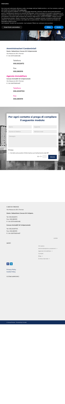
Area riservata (44, 258)
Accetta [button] (59, 27)
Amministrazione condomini (47, 248)
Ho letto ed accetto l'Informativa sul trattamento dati (28, 153)
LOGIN (55, 238)
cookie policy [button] (23, 10)
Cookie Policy (11, 272)
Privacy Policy (11, 269)
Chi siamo (41, 246)
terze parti (27, 11)
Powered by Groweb (21, 322)
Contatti (40, 253)
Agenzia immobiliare (44, 251)
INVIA (52, 157)
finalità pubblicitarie (47, 15)
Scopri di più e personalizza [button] (12, 27)
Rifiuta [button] (49, 27)
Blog (39, 256)
